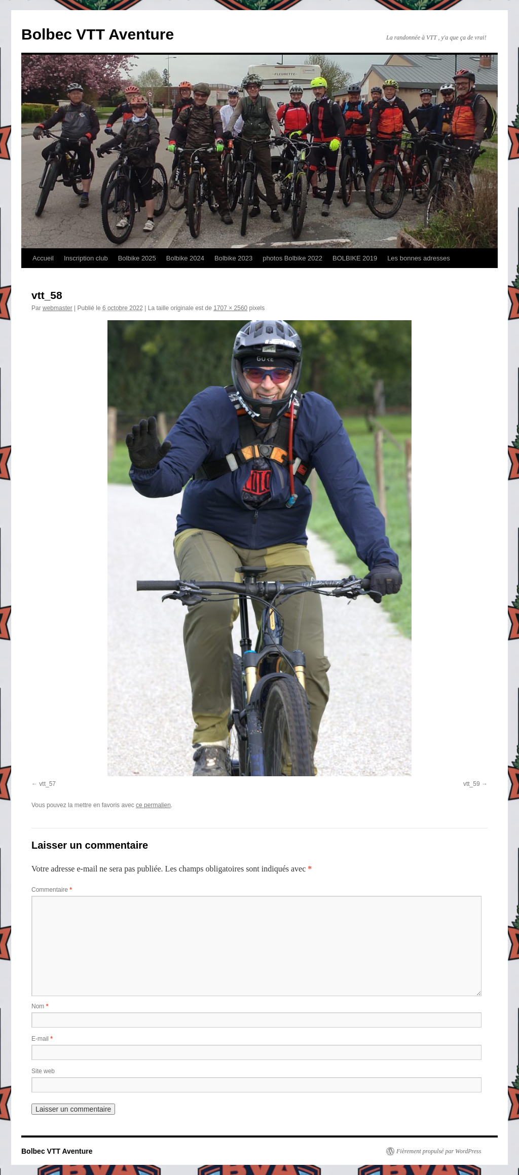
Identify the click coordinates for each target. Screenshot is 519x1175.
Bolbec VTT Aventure (97, 34)
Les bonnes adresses (418, 258)
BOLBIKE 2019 (354, 258)
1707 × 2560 (230, 308)
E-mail (42, 1038)
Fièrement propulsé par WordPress (438, 1151)
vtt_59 (471, 783)
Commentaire (51, 889)
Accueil (43, 258)
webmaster (57, 308)
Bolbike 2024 (185, 258)
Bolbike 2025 (137, 258)
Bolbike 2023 (233, 258)
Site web (43, 1071)
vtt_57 (47, 783)
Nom (39, 1006)
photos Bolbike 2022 (292, 258)
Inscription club (86, 258)
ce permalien (153, 805)
